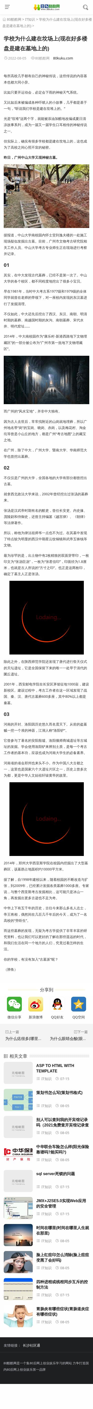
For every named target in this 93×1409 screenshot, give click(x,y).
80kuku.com (63, 58)
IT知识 (30, 19)
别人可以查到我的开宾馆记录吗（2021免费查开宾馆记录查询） (62, 1125)
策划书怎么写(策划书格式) (59, 1093)
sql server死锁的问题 (55, 1174)
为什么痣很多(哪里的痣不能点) (32, 1038)
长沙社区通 (31, 1345)
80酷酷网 (14, 19)
